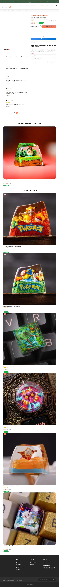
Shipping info (33, 55)
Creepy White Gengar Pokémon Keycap (11, 545)
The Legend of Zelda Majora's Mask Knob (11, 425)
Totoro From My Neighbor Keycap (9, 179)
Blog (56, 5)
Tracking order (18, 561)
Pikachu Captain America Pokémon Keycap (11, 306)
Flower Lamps (22, 1)
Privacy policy (18, 564)
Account (4, 7)
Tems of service (18, 562)
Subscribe (53, 579)
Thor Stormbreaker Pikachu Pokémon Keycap (12, 246)
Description (33, 42)
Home (4, 10)
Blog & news (32, 564)
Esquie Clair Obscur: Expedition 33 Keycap (11, 485)
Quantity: (32, 26)
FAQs (31, 566)
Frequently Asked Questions (36, 58)
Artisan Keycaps (34, 5)
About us (20, 5)
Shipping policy (18, 566)
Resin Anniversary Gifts (44, 5)
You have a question (35, 61)
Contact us (18, 569)
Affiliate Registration (33, 562)
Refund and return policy (20, 567)
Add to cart (48, 26)
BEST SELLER (15, 10)
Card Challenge (33, 1)
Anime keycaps (44, 17)
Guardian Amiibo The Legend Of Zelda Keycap (12, 366)
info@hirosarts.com (48, 563)
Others (51, 5)
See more (32, 53)
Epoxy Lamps (26, 5)
